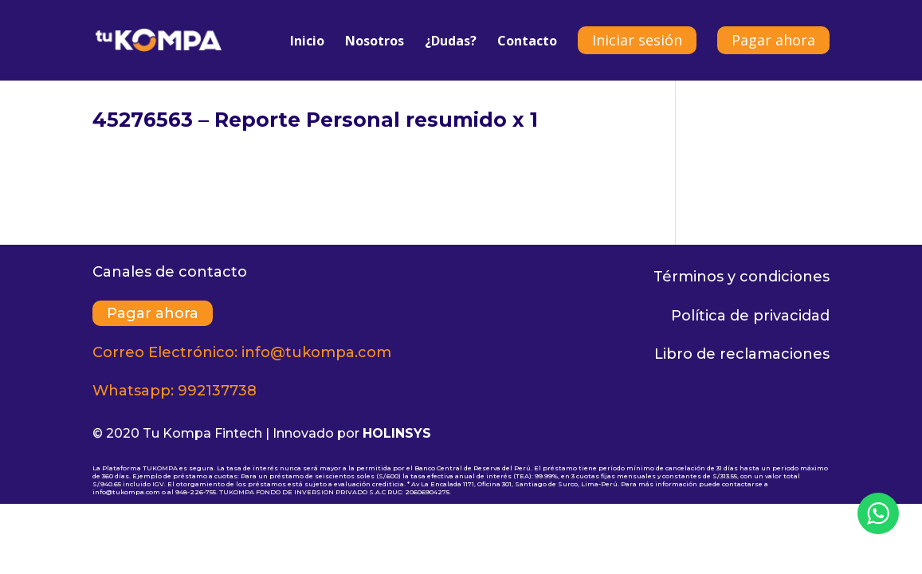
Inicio (307, 42)
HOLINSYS (397, 433)
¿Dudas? (451, 42)
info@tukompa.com (316, 352)
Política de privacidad (750, 315)
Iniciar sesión (637, 39)
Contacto (527, 42)
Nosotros (374, 42)
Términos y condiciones (741, 276)
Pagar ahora (773, 39)
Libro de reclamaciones (742, 354)
